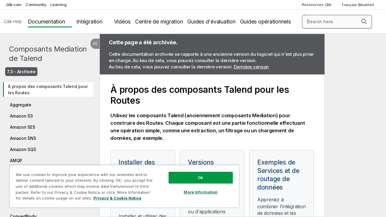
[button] (364, 21)
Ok (196, 173)
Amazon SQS (23, 149)
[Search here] (337, 21)
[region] (121, 183)
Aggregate (20, 104)
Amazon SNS (23, 138)
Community (36, 4)
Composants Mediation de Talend (48, 54)
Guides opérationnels (265, 21)
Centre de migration (159, 21)
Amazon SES (22, 127)
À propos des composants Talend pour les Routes (48, 89)
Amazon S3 (21, 115)
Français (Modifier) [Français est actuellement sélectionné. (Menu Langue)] (358, 5)
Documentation (46, 21)
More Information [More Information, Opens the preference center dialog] (196, 187)
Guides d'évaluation (211, 21)
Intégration (89, 21)
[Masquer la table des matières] (95, 44)
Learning (58, 4)
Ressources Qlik (316, 4)
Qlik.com (13, 4)
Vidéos (122, 21)
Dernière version (251, 67)
